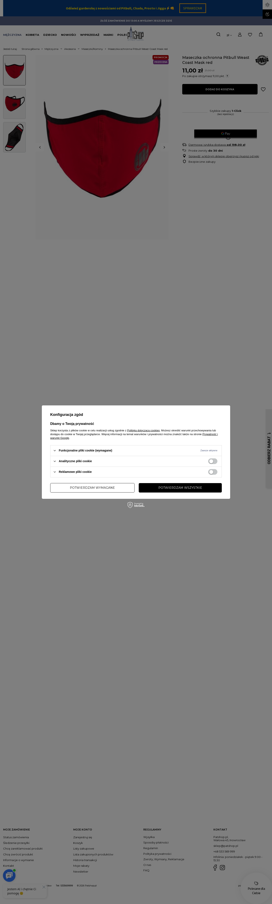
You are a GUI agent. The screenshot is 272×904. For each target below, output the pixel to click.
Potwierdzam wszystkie (180, 488)
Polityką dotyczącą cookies (143, 430)
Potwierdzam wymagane (92, 488)
